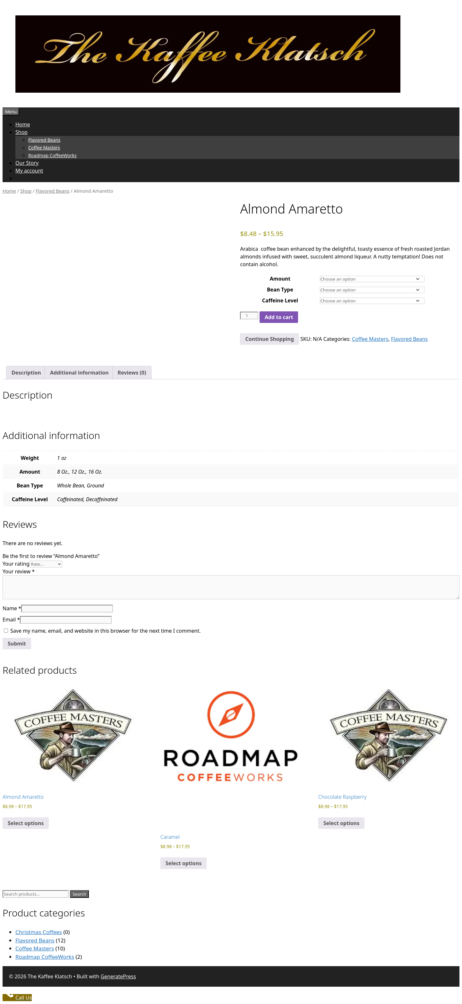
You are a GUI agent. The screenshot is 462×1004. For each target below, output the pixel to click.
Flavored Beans (44, 140)
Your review (19, 571)
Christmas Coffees (38, 932)
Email (11, 619)
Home (22, 124)
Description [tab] (26, 372)
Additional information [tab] (79, 372)
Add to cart (279, 317)
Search (79, 894)
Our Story (26, 162)
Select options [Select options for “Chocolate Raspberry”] (341, 823)
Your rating (16, 563)
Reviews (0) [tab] (132, 372)
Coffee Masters (44, 148)
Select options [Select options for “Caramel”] (183, 863)
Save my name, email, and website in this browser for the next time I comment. (105, 630)
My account (29, 170)
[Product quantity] (249, 315)
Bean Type (280, 289)
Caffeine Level (280, 300)
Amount (280, 278)
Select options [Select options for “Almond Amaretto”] (26, 823)
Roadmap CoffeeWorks (52, 155)
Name (12, 608)
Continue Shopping (269, 338)
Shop (21, 132)
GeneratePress (118, 976)
